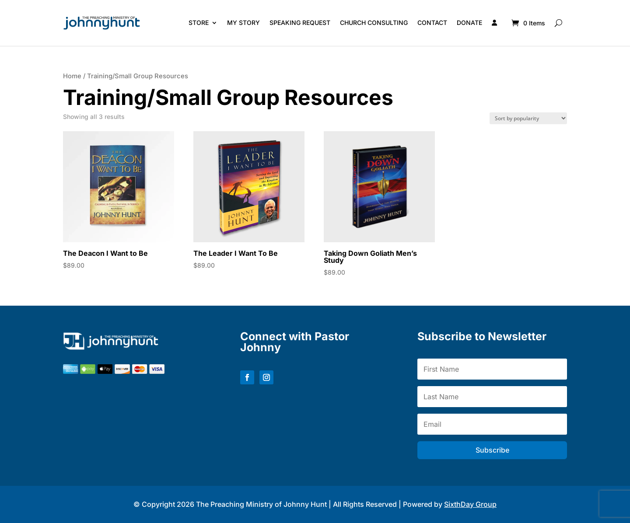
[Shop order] (528, 118)
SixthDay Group (470, 504)
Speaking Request (300, 22)
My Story (243, 22)
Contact (432, 22)
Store (199, 22)
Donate (469, 22)
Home (72, 76)
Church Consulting (374, 22)
